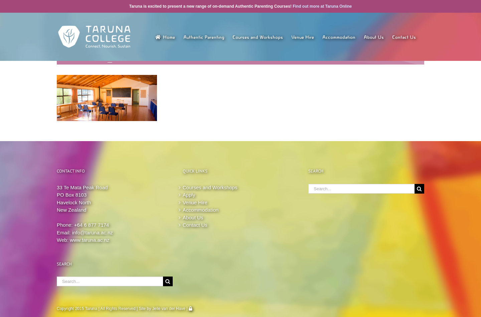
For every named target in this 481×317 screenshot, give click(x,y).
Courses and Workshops (210, 187)
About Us (193, 217)
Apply (189, 195)
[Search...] (110, 281)
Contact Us (195, 225)
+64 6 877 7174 (91, 225)
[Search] (168, 281)
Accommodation (201, 210)
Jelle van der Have (168, 308)
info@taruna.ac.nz (92, 232)
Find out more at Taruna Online (322, 6)
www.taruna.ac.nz (89, 240)
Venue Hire (195, 202)
